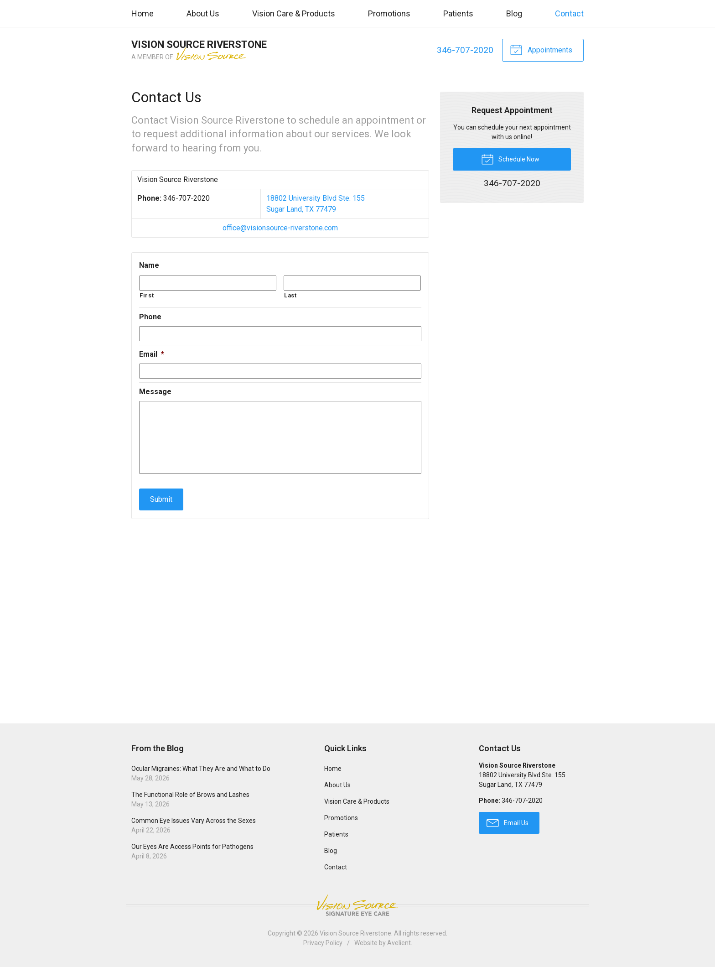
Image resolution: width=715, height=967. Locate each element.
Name (149, 265)
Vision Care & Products (293, 13)
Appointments (541, 49)
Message (155, 391)
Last (290, 295)
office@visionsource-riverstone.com (280, 228)
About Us (203, 13)
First (147, 295)
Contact (569, 13)
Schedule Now (510, 158)
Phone (150, 316)
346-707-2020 (464, 50)
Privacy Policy (322, 942)
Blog (514, 13)
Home (142, 13)
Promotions (389, 13)
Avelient (399, 942)
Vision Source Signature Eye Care (357, 905)
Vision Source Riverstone (355, 933)
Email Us (507, 822)
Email (151, 354)
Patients (458, 13)
